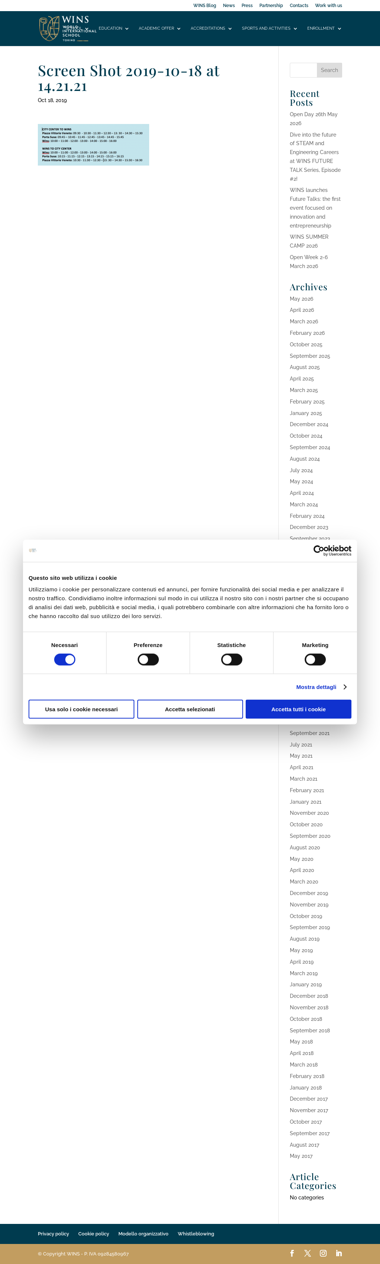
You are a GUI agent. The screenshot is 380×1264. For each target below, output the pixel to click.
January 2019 (306, 984)
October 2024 (306, 436)
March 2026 (304, 321)
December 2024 (309, 424)
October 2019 (306, 916)
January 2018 (306, 1088)
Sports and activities (266, 28)
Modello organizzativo (143, 1234)
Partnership (271, 5)
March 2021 (303, 779)
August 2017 (304, 1145)
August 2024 (305, 459)
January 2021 (305, 802)
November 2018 (309, 1007)
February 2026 (307, 333)
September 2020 (310, 836)
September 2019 (310, 927)
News (229, 5)
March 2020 (304, 882)
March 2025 (304, 390)
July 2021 (301, 745)
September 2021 (310, 733)
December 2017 (309, 1099)
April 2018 (302, 1053)
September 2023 (310, 539)
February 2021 (307, 790)
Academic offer (156, 28)
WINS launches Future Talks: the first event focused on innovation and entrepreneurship (315, 207)
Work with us (328, 5)
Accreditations (208, 28)
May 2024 (301, 481)
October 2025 (306, 344)
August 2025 (305, 367)
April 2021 (301, 767)
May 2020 (302, 859)
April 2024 (302, 493)
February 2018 (307, 1076)
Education (110, 28)
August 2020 (305, 847)
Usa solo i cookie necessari (81, 709)
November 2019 (309, 905)
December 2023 (309, 527)
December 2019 (309, 893)
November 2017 (309, 1110)
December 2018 (309, 996)
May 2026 (301, 299)
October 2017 (306, 1122)
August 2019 (305, 939)
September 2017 (310, 1133)
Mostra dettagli (316, 686)
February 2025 (307, 402)
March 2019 (304, 973)
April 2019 (302, 962)
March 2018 (304, 1065)
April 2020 (302, 870)
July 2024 (301, 470)
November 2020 (309, 813)
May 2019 (301, 950)
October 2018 (306, 1019)
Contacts (299, 5)
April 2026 (302, 310)
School (73, 28)
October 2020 (306, 824)
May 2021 (301, 756)
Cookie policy (93, 1234)
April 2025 (302, 379)
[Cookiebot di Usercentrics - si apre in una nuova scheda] (318, 550)
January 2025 (306, 413)
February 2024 (307, 516)
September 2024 (310, 447)
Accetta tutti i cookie (298, 709)
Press (247, 5)
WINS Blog (204, 5)
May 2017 (301, 1156)
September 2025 (310, 356)
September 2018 (310, 1030)
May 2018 (301, 1042)
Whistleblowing (196, 1234)
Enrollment (321, 28)
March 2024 (304, 504)
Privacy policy (53, 1234)
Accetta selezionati (190, 709)
